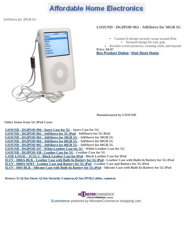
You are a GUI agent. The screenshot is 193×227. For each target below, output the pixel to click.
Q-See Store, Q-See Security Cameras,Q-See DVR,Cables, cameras (68, 178)
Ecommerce (60, 201)
